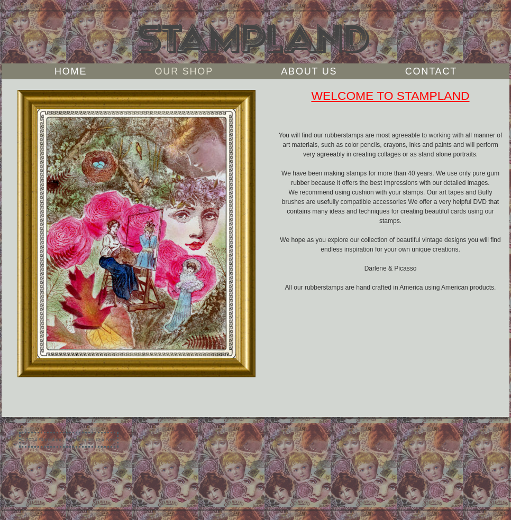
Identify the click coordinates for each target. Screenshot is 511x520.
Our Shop (184, 71)
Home (70, 71)
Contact (431, 71)
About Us (309, 71)
